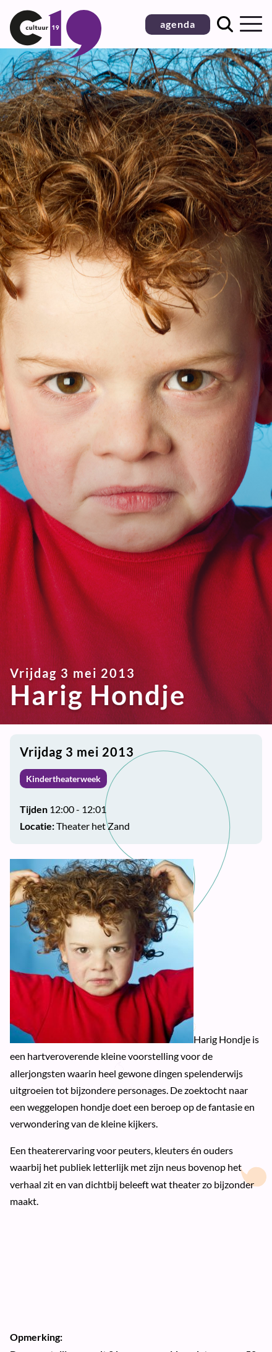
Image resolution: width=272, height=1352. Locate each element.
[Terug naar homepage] (55, 54)
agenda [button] (177, 24)
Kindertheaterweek (63, 778)
